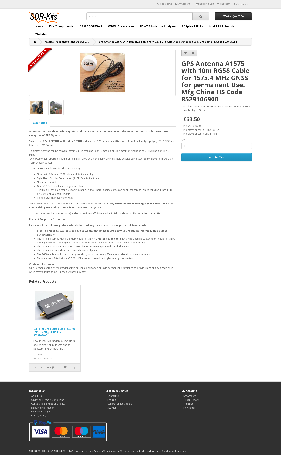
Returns (111, 400)
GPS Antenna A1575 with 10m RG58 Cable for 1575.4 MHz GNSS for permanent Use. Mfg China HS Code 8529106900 (168, 42)
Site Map (112, 407)
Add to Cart (216, 157)
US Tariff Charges (40, 411)
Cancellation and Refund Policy (48, 403)
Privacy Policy (38, 415)
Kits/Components (61, 26)
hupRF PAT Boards (221, 26)
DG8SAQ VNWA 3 (90, 26)
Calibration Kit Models (119, 403)
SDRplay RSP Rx (192, 26)
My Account (189, 396)
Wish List (188, 403)
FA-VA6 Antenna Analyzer (158, 26)
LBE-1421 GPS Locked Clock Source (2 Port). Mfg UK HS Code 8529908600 (54, 332)
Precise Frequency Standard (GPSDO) (67, 42)
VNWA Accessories (121, 26)
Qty (183, 139)
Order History (191, 400)
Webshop (41, 34)
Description (39, 122)
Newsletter (189, 407)
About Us (36, 396)
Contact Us (113, 396)
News (39, 26)
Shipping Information (42, 407)
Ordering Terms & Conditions (47, 400)
